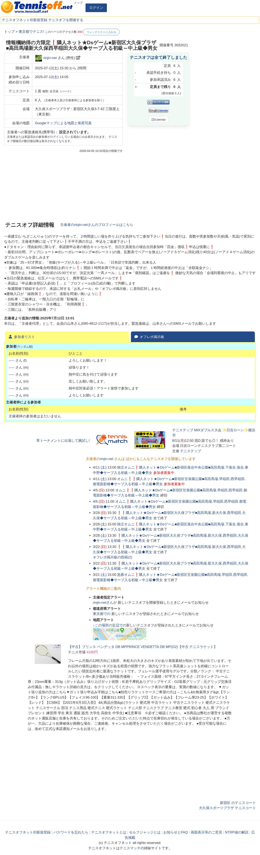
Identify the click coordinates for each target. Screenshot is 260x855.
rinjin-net (50, 58)
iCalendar (158, 119)
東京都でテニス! (31, 32)
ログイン (96, 8)
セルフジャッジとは (145, 832)
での (102, 614)
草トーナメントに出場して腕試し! (63, 441)
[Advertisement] (225, 90)
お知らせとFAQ (175, 832)
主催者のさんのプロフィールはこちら (96, 225)
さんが (105, 603)
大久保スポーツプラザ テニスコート (227, 808)
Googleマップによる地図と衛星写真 (63, 123)
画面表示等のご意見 (206, 832)
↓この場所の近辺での (109, 625)
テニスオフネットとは (108, 832)
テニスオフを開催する (65, 20)
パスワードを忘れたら (70, 832)
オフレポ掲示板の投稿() (112, 557)
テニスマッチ (130, 848)
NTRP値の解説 (236, 832)
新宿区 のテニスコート (238, 803)
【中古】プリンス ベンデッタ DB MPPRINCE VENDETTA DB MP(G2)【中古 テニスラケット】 (142, 647)
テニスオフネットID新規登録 (24, 20)
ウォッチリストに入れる (101, 32)
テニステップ (190, 451)
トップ (78, 2)
